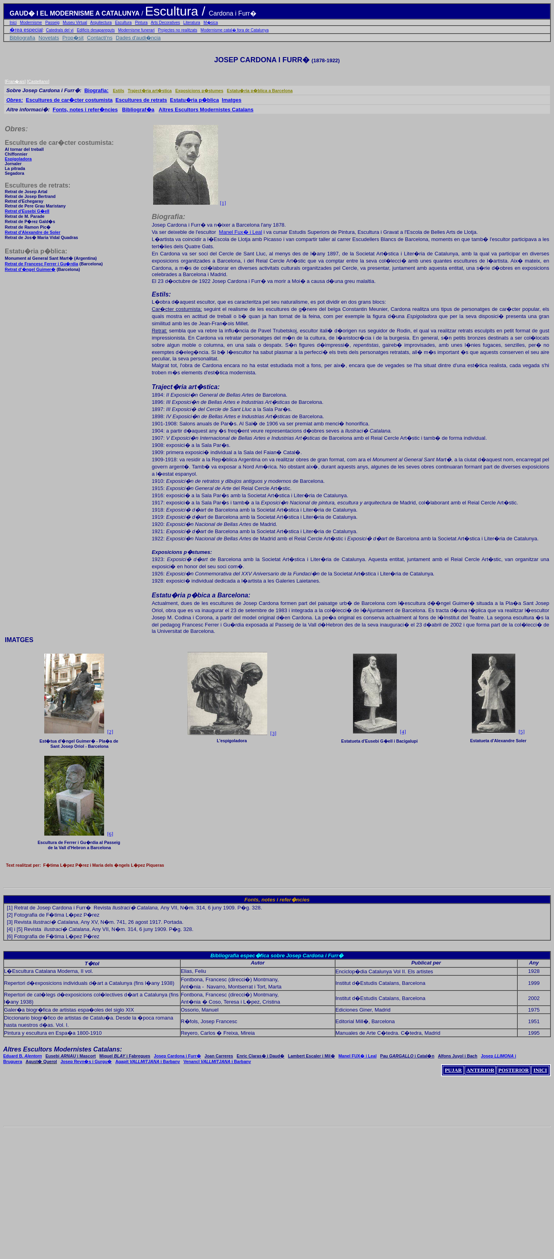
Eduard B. (22, 1055)
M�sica (210, 22)
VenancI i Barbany (217, 1061)
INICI (540, 1070)
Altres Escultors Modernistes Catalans (206, 110)
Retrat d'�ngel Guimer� (30, 269)
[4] (403, 732)
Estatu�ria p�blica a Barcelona (260, 90)
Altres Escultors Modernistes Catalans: (62, 1049)
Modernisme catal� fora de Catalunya (235, 30)
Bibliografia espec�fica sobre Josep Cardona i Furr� (277, 956)
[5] (521, 732)
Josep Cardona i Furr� (177, 1055)
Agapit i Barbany (147, 1061)
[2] (9, 915)
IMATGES (19, 639)
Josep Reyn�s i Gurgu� (86, 1061)
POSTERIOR (513, 1070)
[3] (273, 733)
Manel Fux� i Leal (240, 232)
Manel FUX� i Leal (357, 1055)
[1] (223, 203)
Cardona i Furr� (232, 13)
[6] (9, 936)
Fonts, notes (259, 900)
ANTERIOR (480, 1070)
